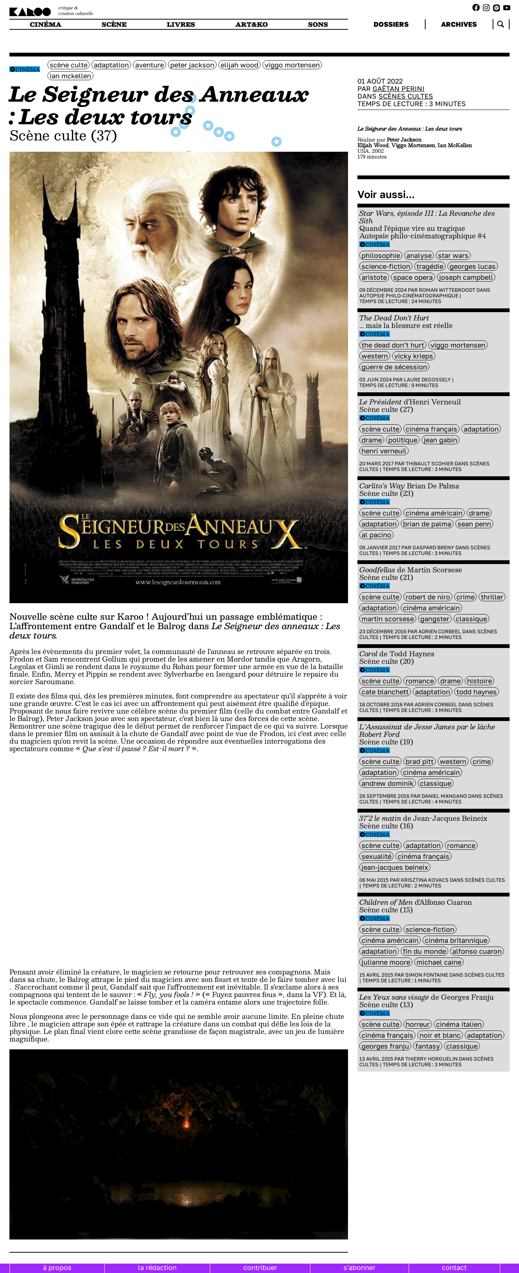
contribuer (260, 1267)
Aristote (374, 277)
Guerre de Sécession (394, 367)
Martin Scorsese (388, 618)
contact (454, 1267)
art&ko (251, 24)
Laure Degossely (427, 380)
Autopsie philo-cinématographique (408, 296)
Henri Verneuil (384, 451)
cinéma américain (434, 513)
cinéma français (431, 429)
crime (465, 597)
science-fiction (386, 266)
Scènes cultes (406, 96)
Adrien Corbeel (439, 631)
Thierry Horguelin (431, 1059)
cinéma (45, 24)
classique (471, 618)
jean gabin (440, 440)
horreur (418, 1024)
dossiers (391, 24)
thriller (492, 597)
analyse (419, 255)
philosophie (381, 255)
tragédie (430, 266)
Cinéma (27, 69)
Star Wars (453, 255)
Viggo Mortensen (292, 65)
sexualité (376, 856)
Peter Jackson (192, 65)
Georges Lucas (473, 266)
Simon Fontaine (426, 975)
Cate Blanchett (385, 692)
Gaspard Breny (433, 547)
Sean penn (474, 524)
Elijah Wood (239, 65)
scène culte (68, 65)
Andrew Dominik (388, 783)
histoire (479, 681)
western (375, 356)
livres (181, 24)
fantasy (427, 1046)
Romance (420, 681)
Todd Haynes (476, 692)
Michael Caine (439, 962)
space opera (413, 277)
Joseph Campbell (466, 277)
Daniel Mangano (444, 796)
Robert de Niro (428, 597)
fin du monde (424, 951)
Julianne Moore (386, 962)
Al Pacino (376, 535)
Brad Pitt (420, 761)
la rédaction (157, 1267)
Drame (372, 440)
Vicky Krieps (413, 356)
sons (318, 24)
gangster (434, 618)
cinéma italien (459, 1024)
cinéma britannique (456, 940)
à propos (57, 1267)
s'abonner (359, 1267)
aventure (149, 65)
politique (402, 440)
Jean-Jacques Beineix (395, 867)
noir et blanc (440, 1035)
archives (459, 24)
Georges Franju (385, 1046)
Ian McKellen (70, 76)
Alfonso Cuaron (477, 951)
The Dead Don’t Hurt (393, 345)
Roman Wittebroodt (447, 290)
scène (114, 24)
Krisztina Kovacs (425, 880)
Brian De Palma (427, 524)
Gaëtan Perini (398, 88)
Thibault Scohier (429, 463)
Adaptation (111, 65)
